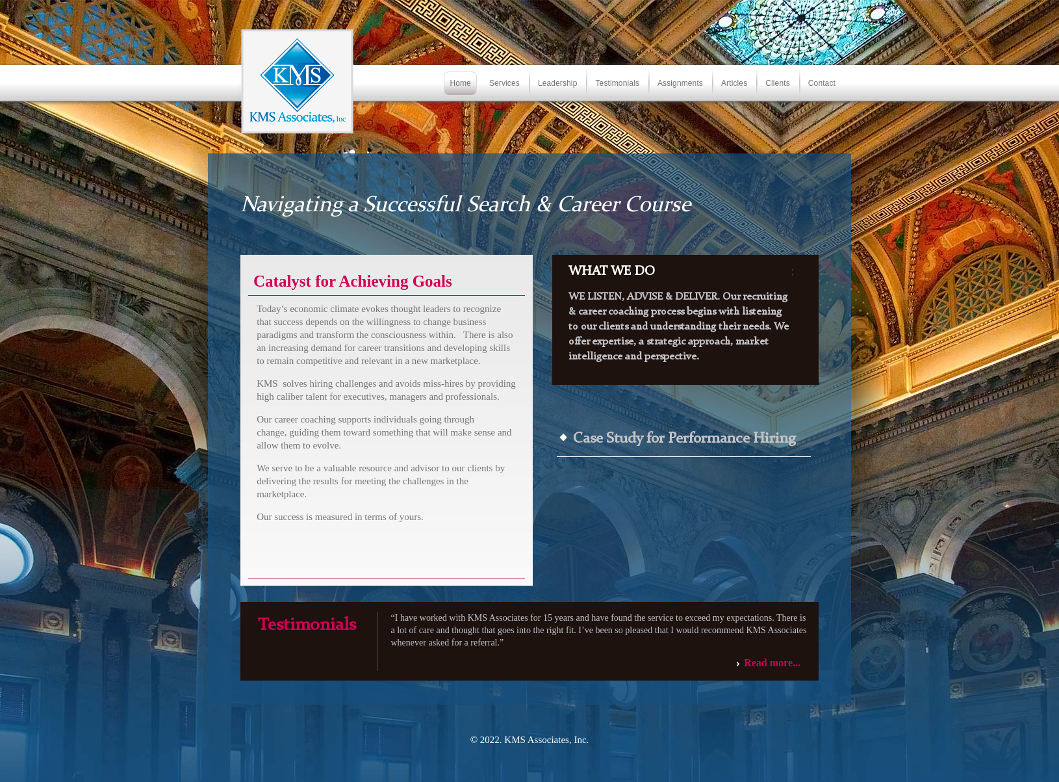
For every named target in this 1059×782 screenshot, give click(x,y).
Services (504, 83)
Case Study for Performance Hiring (684, 439)
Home (460, 83)
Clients (777, 83)
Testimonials (617, 83)
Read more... (772, 662)
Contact (822, 83)
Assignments (680, 83)
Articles (734, 83)
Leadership (558, 83)
